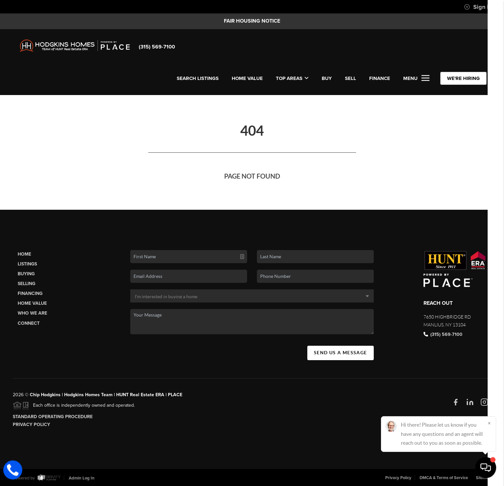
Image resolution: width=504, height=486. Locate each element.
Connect (29, 323)
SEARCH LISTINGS (198, 78)
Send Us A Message (340, 352)
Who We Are (32, 313)
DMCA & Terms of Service (444, 477)
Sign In (478, 7)
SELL (350, 78)
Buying (26, 274)
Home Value (247, 78)
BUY (327, 78)
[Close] (489, 423)
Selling (26, 283)
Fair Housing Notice (252, 21)
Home (24, 254)
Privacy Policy (31, 424)
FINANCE (379, 78)
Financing (30, 293)
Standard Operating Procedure (53, 416)
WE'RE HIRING (463, 78)
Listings (27, 264)
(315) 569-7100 (157, 47)
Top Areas (292, 78)
